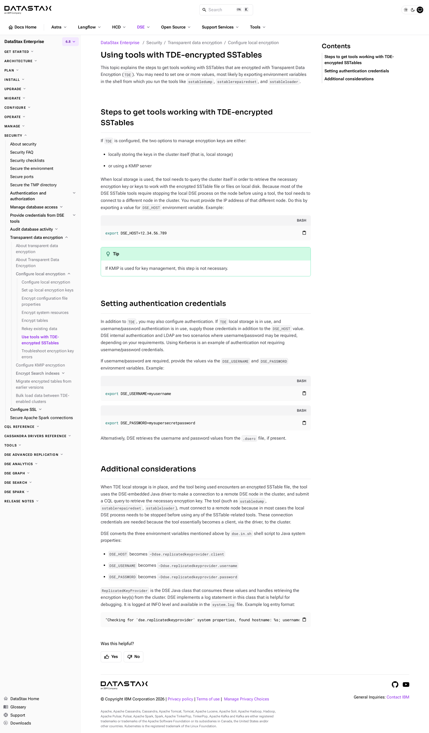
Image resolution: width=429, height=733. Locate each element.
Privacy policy (180, 699)
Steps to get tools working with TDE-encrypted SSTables (187, 117)
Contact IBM (398, 697)
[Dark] (413, 10)
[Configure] (40, 107)
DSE (144, 27)
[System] (420, 10)
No (133, 656)
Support (14, 715)
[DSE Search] (40, 482)
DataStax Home (21, 699)
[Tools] (40, 445)
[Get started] (40, 51)
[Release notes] (40, 501)
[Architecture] (40, 61)
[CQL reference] (40, 426)
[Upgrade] (40, 89)
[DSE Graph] (40, 473)
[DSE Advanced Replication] (40, 454)
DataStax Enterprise (120, 42)
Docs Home (22, 27)
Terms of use (208, 699)
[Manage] (40, 126)
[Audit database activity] (43, 229)
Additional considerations (148, 469)
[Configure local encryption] (46, 274)
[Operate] (40, 117)
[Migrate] (40, 98)
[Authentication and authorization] (43, 196)
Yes (111, 656)
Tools (258, 27)
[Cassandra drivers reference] (40, 436)
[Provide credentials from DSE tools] (43, 218)
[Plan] (40, 70)
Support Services (221, 27)
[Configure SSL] (43, 410)
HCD (119, 27)
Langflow (90, 27)
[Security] (40, 135)
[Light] (405, 10)
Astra (59, 27)
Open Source (176, 27)
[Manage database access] (43, 207)
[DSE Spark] (40, 492)
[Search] (226, 9)
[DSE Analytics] (40, 464)
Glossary (14, 707)
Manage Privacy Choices (246, 699)
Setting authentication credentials (163, 303)
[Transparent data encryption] (43, 238)
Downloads (17, 723)
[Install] (40, 79)
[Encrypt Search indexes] (46, 374)
